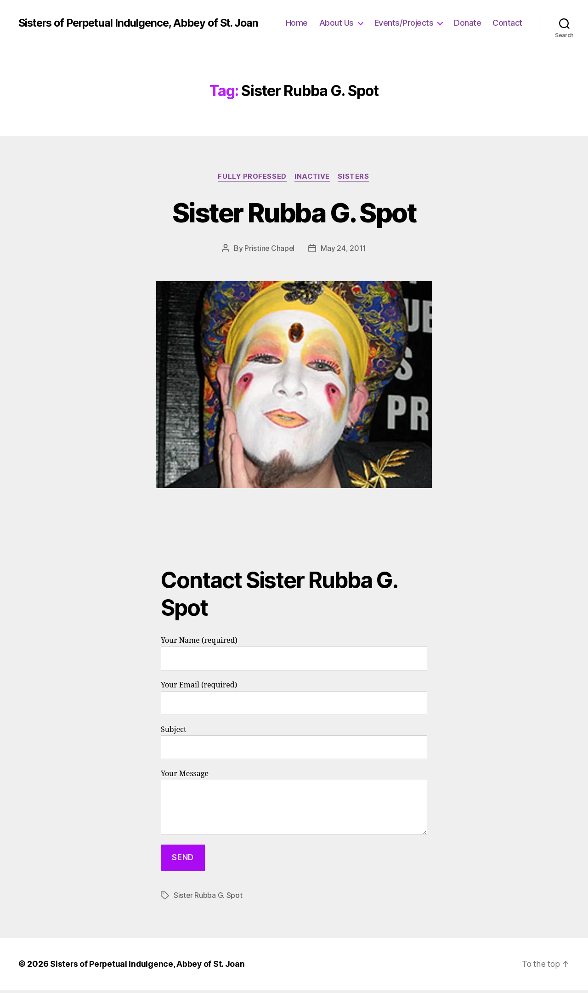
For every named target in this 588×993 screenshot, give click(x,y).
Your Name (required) (294, 657)
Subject (294, 745)
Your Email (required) (294, 701)
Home (338, 18)
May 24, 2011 (344, 251)
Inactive (312, 180)
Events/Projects (445, 18)
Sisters (355, 180)
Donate (508, 18)
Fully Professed (251, 180)
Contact (507, 31)
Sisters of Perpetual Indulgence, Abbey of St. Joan (130, 25)
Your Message (294, 806)
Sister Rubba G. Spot (294, 215)
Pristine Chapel (269, 251)
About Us (377, 18)
